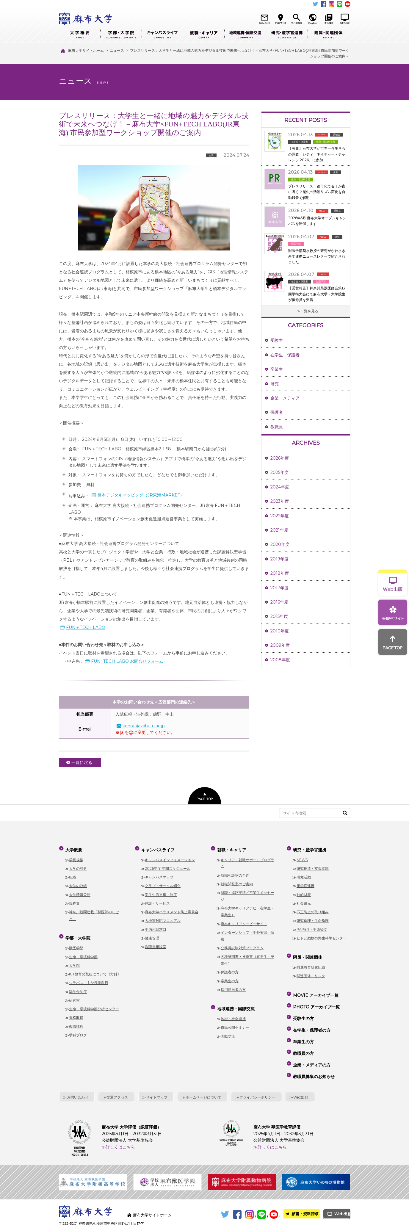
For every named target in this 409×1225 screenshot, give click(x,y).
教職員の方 (302, 1030)
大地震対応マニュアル (163, 917)
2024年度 (279, 487)
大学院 (74, 959)
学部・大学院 (121, 35)
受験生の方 (302, 1005)
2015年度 (279, 616)
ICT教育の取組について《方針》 (95, 968)
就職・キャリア (203, 35)
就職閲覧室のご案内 (237, 881)
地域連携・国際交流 (245, 35)
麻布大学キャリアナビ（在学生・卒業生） (247, 908)
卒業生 (276, 369)
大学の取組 (78, 883)
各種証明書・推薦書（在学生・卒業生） (247, 957)
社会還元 (304, 900)
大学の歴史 (78, 865)
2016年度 (279, 602)
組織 (72, 874)
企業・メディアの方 (311, 1039)
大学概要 (79, 35)
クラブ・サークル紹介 (163, 883)
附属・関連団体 (328, 35)
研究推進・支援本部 (313, 865)
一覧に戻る (81, 762)
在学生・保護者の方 (311, 1013)
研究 (274, 383)
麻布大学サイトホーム (154, 1184)
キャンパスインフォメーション (170, 856)
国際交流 (228, 1030)
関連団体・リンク (311, 970)
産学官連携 (305, 883)
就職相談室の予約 (235, 872)
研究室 (74, 994)
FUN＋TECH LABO (85, 627)
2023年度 (279, 501)
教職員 (276, 427)
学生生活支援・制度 (161, 891)
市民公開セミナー (235, 1021)
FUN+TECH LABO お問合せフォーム (127, 661)
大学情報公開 (79, 891)
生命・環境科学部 (83, 950)
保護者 (276, 412)
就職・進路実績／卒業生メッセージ (247, 893)
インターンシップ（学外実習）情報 (247, 933)
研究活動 (304, 874)
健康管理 (152, 935)
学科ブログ (78, 1029)
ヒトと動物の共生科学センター (322, 935)
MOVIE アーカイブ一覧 (315, 987)
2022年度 (279, 515)
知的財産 (304, 891)
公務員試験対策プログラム (242, 945)
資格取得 (76, 1011)
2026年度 (279, 458)
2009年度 (280, 645)
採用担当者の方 (233, 986)
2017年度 (279, 587)
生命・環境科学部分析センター (94, 1003)
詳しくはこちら (120, 1116)
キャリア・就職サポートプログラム (247, 860)
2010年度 (279, 631)
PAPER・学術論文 (312, 926)
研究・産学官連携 (287, 35)
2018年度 (279, 573)
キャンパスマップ (159, 874)
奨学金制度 (78, 985)
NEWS (302, 856)
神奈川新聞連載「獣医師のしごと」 (94, 912)
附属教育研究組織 (311, 961)
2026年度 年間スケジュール (167, 865)
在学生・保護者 (285, 355)
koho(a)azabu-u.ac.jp (144, 726)
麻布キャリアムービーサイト (244, 920)
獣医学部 (76, 942)
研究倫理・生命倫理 (313, 917)
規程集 (74, 900)
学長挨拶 (76, 856)
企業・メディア (285, 398)
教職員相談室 (155, 944)
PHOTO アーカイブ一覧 (315, 996)
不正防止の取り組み (313, 909)
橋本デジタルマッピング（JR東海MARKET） (141, 495)
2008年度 (280, 659)
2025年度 (279, 472)
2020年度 (279, 544)
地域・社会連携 (233, 1013)
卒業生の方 (230, 977)
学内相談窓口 (155, 926)
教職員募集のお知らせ (313, 1047)
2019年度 (279, 559)
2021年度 (279, 530)
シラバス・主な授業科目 (88, 977)
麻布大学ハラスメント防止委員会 (171, 909)
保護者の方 (230, 969)
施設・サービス (157, 900)
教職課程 (76, 1020)
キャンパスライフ (162, 35)
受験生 (276, 340)
